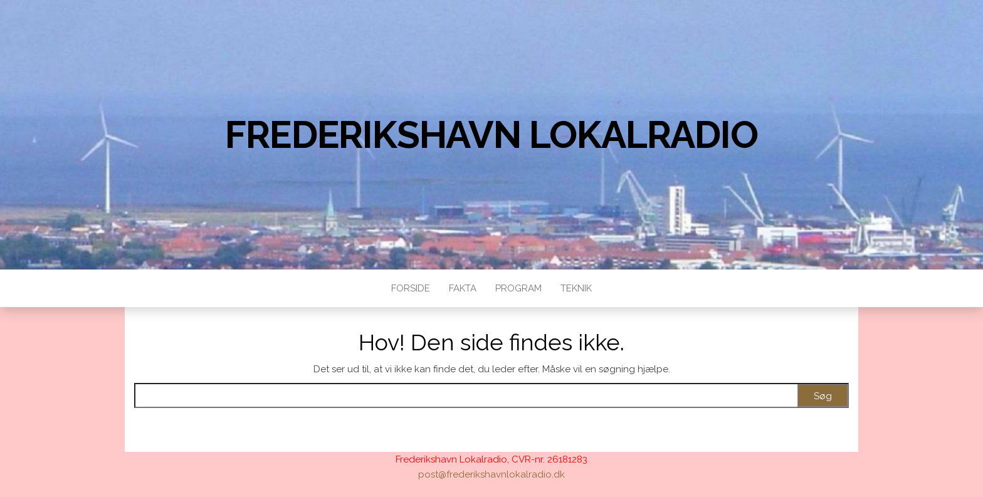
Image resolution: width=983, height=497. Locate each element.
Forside (410, 288)
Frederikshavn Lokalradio (491, 135)
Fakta (462, 288)
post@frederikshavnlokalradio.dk (491, 474)
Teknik (576, 288)
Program (518, 288)
